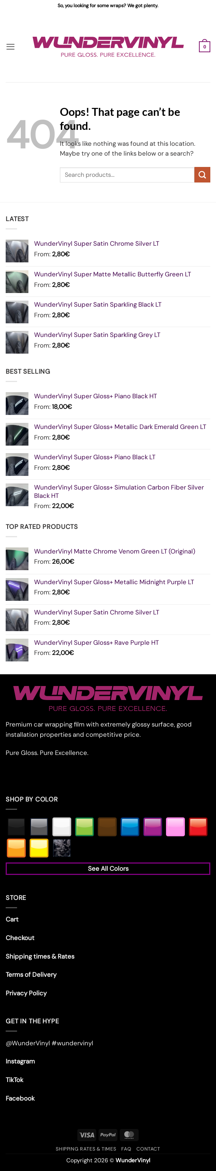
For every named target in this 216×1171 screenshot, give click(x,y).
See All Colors (108, 868)
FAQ (126, 1149)
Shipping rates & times (86, 1149)
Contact (148, 1149)
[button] (11, 46)
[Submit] (202, 174)
